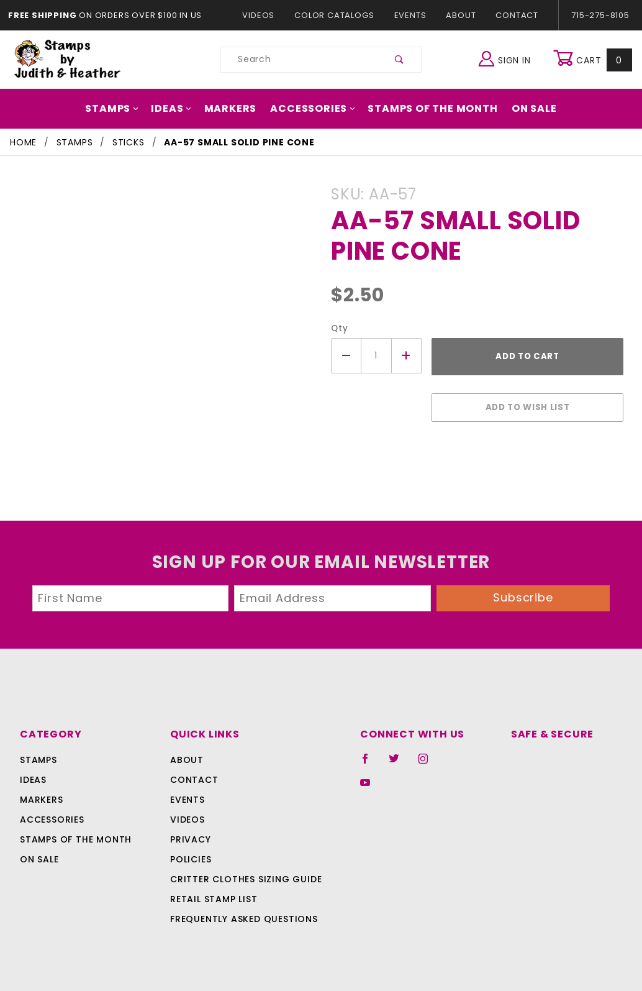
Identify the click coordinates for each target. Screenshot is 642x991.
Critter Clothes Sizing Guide (242, 873)
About (460, 15)
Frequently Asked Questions (242, 913)
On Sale (523, 108)
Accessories (313, 108)
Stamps (122, 108)
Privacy (189, 833)
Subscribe (523, 591)
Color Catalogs (337, 15)
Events (410, 15)
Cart (594, 59)
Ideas (179, 108)
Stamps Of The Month (426, 108)
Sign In (507, 58)
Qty (338, 328)
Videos (264, 15)
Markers (235, 108)
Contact (514, 15)
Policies (190, 853)
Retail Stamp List (214, 893)
